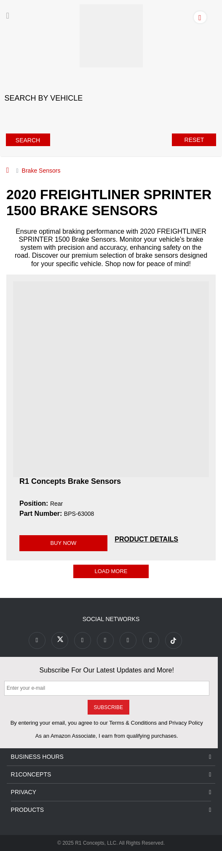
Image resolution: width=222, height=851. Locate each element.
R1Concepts (111, 774)
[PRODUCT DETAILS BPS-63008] (146, 539)
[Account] (202, 16)
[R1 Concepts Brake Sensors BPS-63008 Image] (111, 378)
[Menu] (7, 15)
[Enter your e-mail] (106, 688)
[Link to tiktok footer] (173, 640)
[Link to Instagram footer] (128, 640)
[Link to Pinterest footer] (105, 640)
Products (111, 810)
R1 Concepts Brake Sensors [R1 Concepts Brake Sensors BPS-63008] (70, 481)
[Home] (7, 170)
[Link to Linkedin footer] (150, 640)
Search (28, 140)
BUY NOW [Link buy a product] (63, 543)
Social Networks (111, 619)
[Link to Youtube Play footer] (82, 640)
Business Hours (111, 756)
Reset (194, 139)
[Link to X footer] (59, 640)
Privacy (111, 792)
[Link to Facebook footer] (37, 640)
